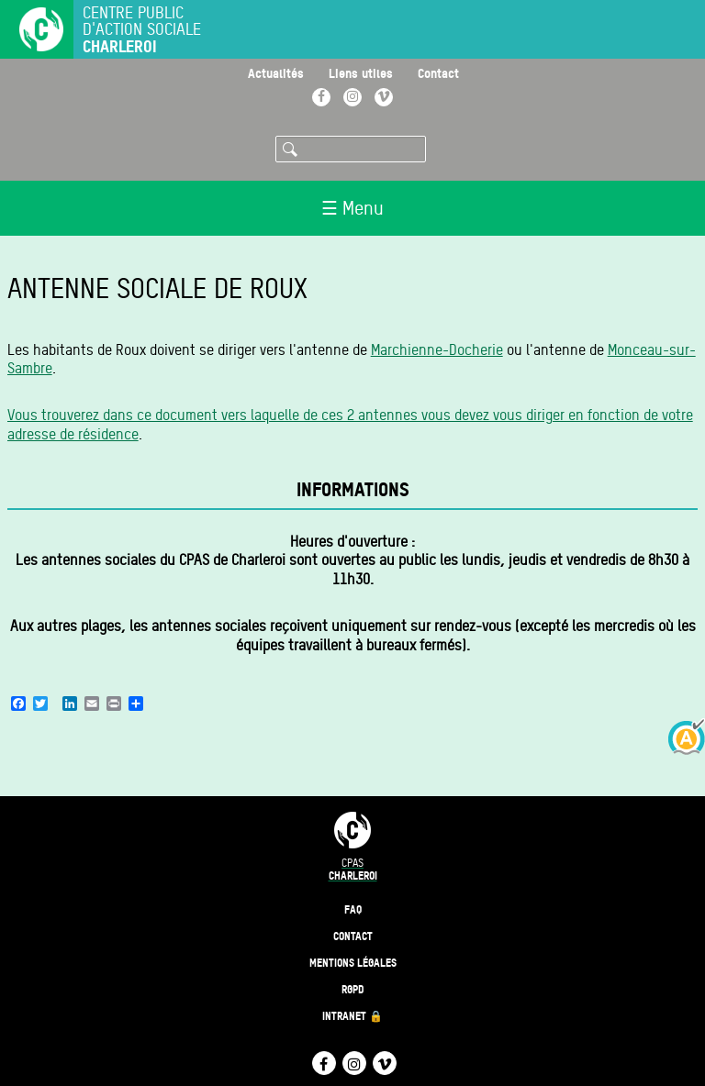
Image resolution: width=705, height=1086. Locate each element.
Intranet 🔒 (352, 1016)
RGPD (352, 989)
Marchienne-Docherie (437, 350)
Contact (438, 73)
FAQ (353, 909)
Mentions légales (353, 963)
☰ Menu (352, 208)
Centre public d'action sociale (142, 30)
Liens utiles (361, 73)
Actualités (276, 73)
